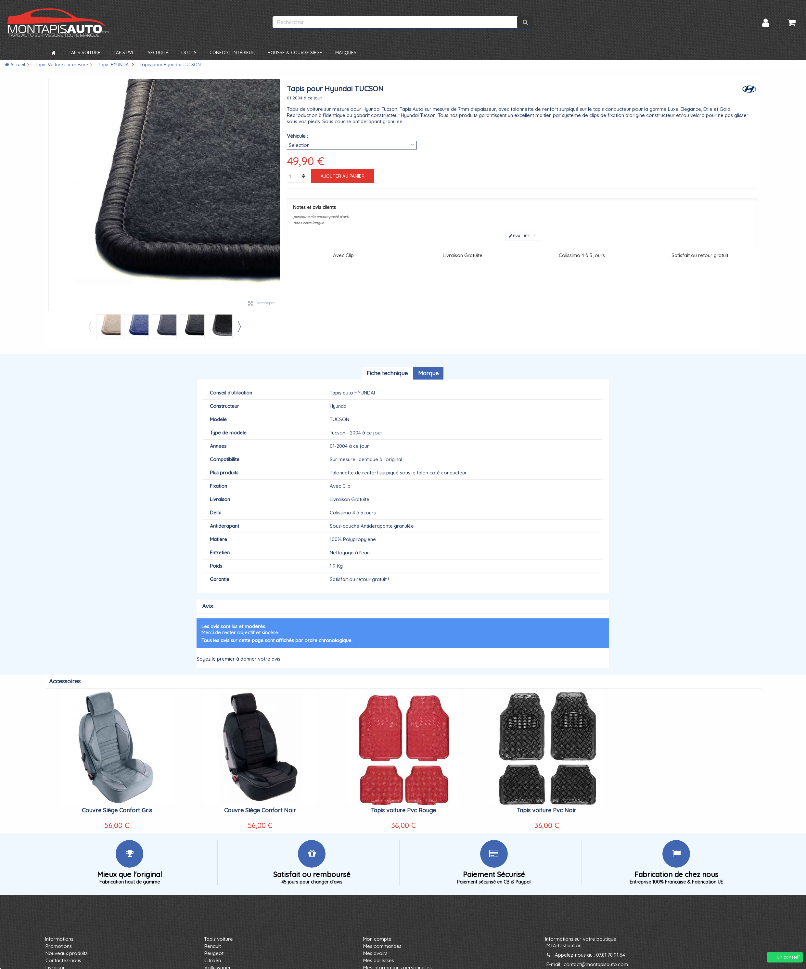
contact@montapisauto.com (596, 964)
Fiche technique (387, 373)
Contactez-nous (63, 960)
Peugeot (214, 953)
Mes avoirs (375, 953)
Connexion (765, 23)
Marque (428, 373)
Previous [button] (89, 326)
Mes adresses (378, 960)
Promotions (58, 946)
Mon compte (377, 939)
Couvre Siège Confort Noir (260, 810)
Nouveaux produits (66, 953)
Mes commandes (382, 946)
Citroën (212, 960)
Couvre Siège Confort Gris (117, 810)
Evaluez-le (522, 235)
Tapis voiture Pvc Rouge (403, 810)
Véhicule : (297, 136)
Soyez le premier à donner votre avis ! (240, 659)
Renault (212, 946)
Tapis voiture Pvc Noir (546, 810)
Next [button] (239, 326)
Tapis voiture (218, 939)
